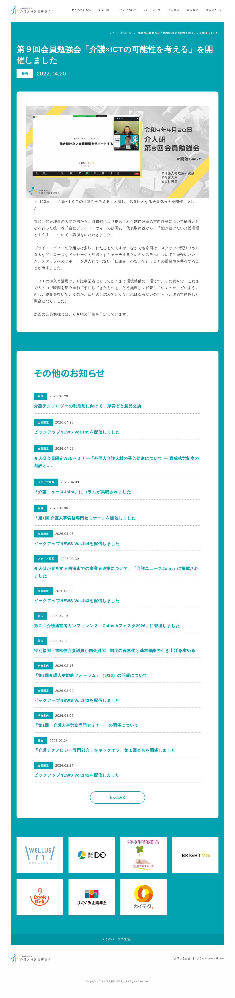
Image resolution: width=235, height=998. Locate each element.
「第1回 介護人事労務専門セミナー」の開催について (86, 735)
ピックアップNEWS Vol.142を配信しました (77, 708)
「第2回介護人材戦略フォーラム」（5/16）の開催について (91, 682)
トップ (110, 32)
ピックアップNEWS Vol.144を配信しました (77, 544)
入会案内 (171, 11)
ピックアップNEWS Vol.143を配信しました (77, 604)
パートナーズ (150, 11)
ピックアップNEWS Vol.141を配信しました (77, 787)
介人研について (124, 11)
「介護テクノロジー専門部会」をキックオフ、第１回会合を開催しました (105, 761)
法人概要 (190, 11)
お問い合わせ (182, 971)
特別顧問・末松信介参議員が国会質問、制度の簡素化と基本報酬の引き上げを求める (115, 656)
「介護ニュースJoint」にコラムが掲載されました (82, 492)
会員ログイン (212, 11)
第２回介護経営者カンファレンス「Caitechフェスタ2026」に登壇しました (107, 630)
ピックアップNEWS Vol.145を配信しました (77, 432)
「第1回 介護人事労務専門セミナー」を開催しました (85, 518)
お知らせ (101, 11)
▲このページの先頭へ (117, 951)
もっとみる (117, 810)
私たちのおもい (79, 11)
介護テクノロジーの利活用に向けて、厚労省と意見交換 (87, 406)
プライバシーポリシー (210, 971)
